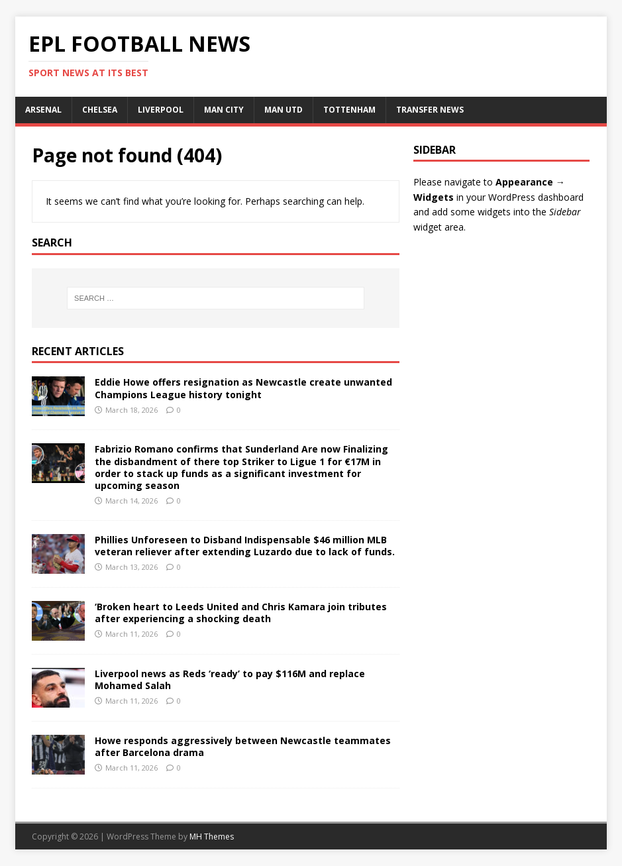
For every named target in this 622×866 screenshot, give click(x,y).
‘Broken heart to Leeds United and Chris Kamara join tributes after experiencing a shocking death (241, 612)
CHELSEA (99, 109)
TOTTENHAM (349, 109)
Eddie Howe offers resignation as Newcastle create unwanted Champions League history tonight (243, 388)
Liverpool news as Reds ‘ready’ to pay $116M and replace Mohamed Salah (230, 679)
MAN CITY (224, 109)
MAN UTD (283, 109)
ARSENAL (43, 109)
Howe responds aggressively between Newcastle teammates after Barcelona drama (243, 746)
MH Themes (211, 836)
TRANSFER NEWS (430, 109)
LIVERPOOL (160, 109)
